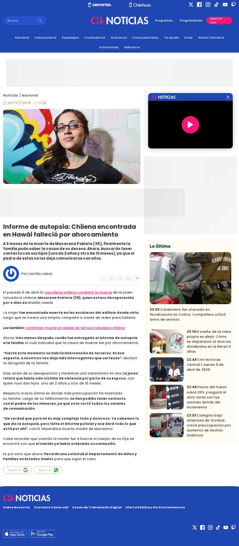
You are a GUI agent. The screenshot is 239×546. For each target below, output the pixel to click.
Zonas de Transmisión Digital (96, 507)
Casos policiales (145, 37)
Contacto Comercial (51, 507)
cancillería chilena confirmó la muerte (78, 292)
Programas (164, 20)
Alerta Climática (211, 37)
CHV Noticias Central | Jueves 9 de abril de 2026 (205, 364)
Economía (119, 37)
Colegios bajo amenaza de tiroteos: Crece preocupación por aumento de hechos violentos (209, 425)
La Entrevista (109, 47)
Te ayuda (171, 37)
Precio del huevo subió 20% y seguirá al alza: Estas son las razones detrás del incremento (207, 397)
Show (188, 37)
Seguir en (17, 470)
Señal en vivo (216, 20)
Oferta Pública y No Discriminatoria (155, 507)
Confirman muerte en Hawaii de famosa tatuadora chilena (75, 328)
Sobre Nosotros (16, 507)
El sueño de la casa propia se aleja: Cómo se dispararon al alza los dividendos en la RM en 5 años (209, 341)
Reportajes (70, 37)
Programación (191, 20)
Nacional (22, 37)
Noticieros (132, 47)
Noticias (10, 95)
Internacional (45, 37)
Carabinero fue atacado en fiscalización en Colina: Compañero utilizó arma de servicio (188, 314)
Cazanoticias (94, 37)
